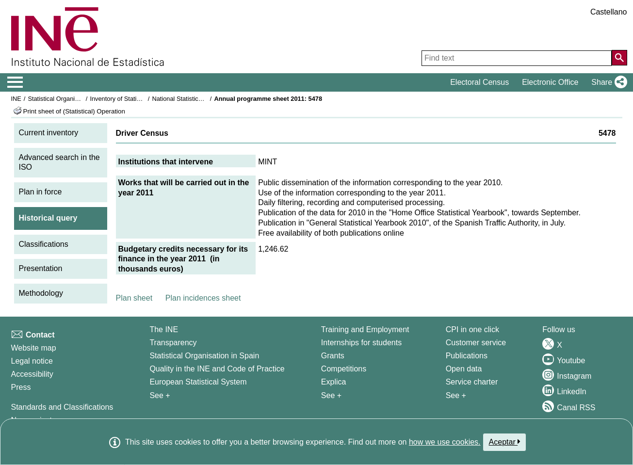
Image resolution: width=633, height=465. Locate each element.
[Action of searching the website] (619, 57)
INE (16, 98)
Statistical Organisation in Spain (71, 98)
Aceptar (504, 441)
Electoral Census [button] (479, 82)
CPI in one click (472, 329)
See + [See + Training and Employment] (331, 395)
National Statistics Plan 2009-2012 (199, 98)
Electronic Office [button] (550, 82)
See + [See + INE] (159, 395)
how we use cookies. (445, 442)
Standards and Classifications (62, 407)
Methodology (41, 293)
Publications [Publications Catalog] (466, 356)
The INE (163, 329)
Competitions (343, 369)
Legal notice (32, 361)
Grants (332, 356)
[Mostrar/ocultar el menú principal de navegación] (15, 82)
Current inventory (49, 132)
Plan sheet (134, 298)
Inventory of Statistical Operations (136, 98)
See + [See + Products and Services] (456, 395)
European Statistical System (197, 382)
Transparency (172, 342)
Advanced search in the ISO (59, 162)
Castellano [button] (608, 12)
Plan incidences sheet (203, 298)
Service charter (472, 382)
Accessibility (32, 374)
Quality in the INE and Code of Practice (216, 369)
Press (21, 387)
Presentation (41, 268)
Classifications (43, 244)
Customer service (476, 342)
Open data (464, 369)
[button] (607, 82)
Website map (33, 348)
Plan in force (40, 192)
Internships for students (361, 342)
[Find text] (517, 58)
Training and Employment (365, 329)
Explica (333, 382)
